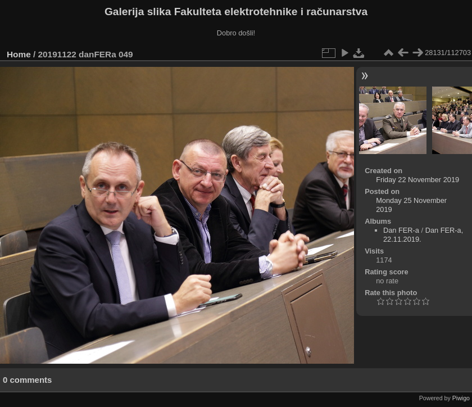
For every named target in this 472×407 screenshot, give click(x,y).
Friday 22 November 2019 (417, 179)
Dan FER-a (401, 230)
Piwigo (461, 398)
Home (19, 54)
